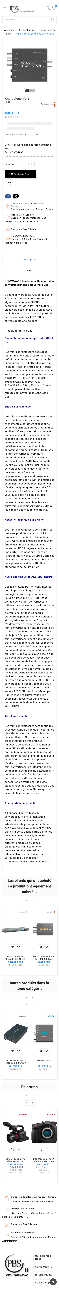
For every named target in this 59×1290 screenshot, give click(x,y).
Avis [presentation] (29, 270)
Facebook (8, 196)
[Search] (52, 19)
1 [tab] (26, 91)
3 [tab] (32, 91)
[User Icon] (48, 8)
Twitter (16, 196)
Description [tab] (29, 259)
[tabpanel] (29, 65)
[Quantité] (19, 164)
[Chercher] (25, 19)
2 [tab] (29, 91)
